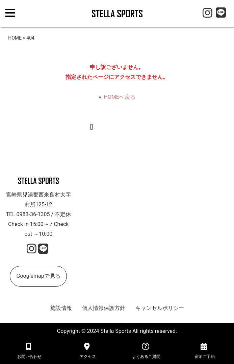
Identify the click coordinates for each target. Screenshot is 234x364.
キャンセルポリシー (159, 308)
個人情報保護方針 (103, 308)
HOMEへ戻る (119, 97)
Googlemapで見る (38, 276)
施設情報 (61, 308)
